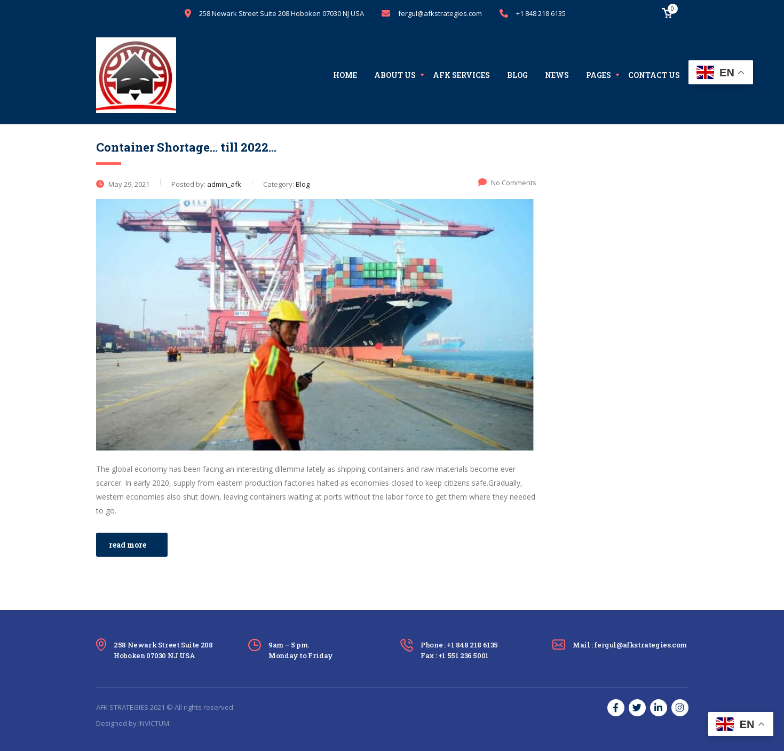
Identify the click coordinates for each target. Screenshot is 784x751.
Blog (517, 75)
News (557, 75)
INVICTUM (153, 723)
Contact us (654, 75)
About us (395, 75)
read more (127, 545)
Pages (598, 75)
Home (345, 75)
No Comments (507, 182)
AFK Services (461, 75)
